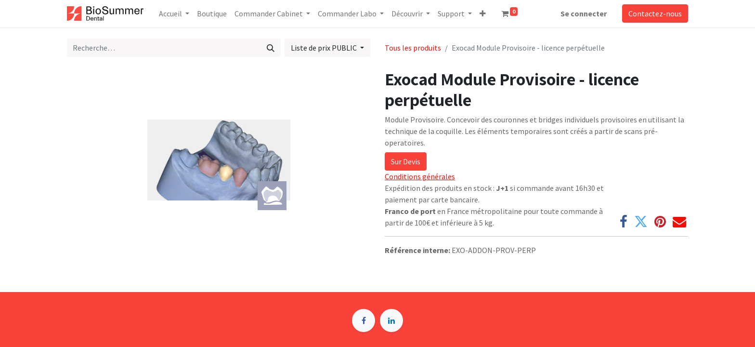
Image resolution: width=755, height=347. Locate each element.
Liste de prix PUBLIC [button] (324, 48)
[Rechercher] (270, 48)
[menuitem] (212, 13)
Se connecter (583, 13)
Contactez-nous (655, 13)
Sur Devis (405, 161)
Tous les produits (413, 48)
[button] (483, 13)
